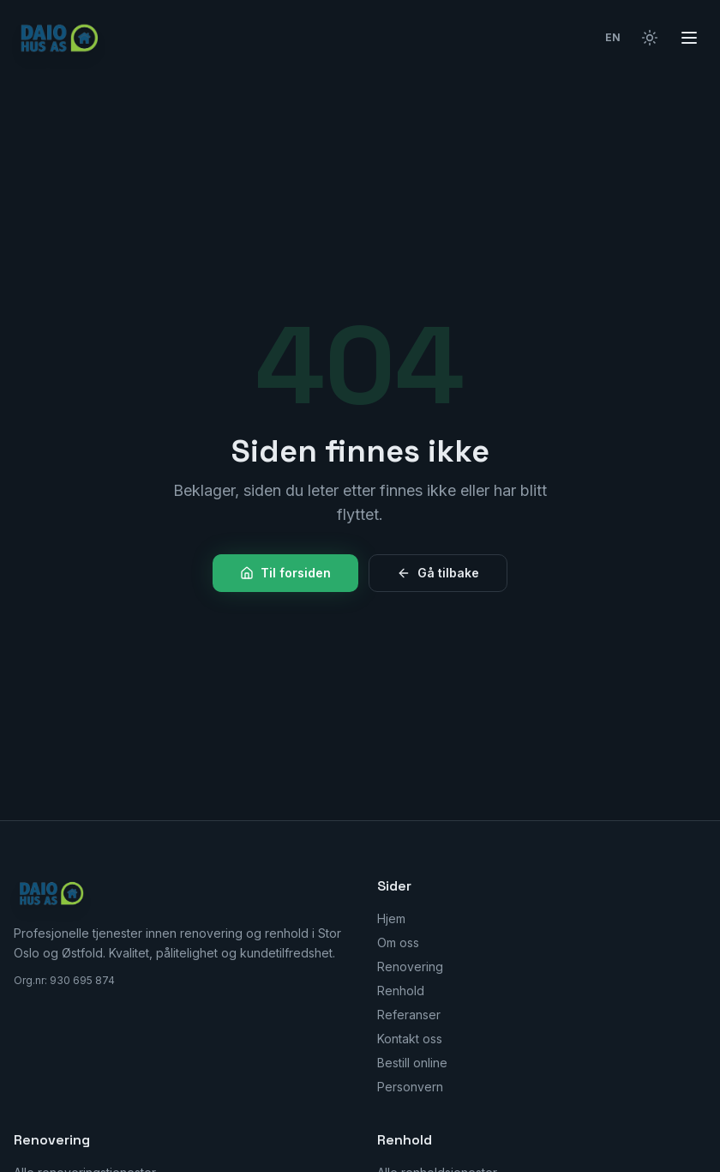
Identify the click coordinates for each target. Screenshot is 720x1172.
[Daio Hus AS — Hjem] (61, 37)
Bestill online (412, 1062)
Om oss (398, 942)
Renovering (410, 966)
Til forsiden (285, 572)
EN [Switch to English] (613, 37)
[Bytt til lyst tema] (649, 37)
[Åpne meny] (689, 38)
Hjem (391, 918)
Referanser (409, 1014)
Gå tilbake (438, 572)
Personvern (410, 1086)
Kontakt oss (409, 1038)
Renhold (400, 990)
